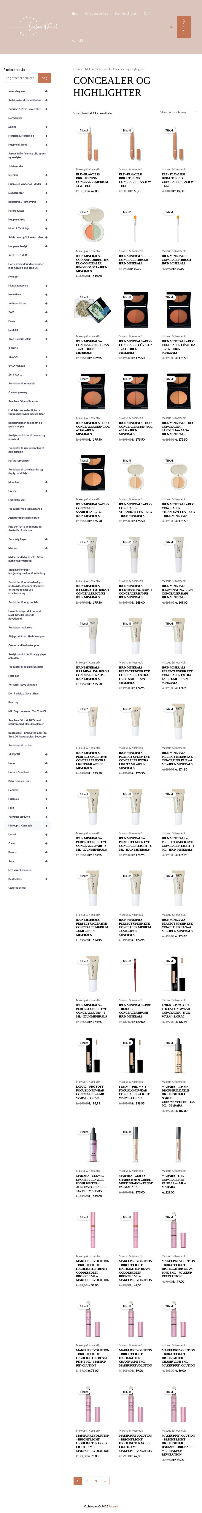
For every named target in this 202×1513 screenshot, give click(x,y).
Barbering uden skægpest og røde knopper (25, 424)
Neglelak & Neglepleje (29, 135)
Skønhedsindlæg (126, 13)
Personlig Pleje (29, 539)
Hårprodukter (29, 210)
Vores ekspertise (96, 13)
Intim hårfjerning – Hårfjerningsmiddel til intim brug (26, 571)
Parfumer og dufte (29, 816)
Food (29, 807)
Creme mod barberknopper (24, 645)
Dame (29, 321)
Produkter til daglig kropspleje (25, 666)
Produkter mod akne (20, 627)
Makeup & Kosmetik (29, 825)
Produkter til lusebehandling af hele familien (26, 449)
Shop (74, 13)
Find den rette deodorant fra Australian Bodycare (25, 528)
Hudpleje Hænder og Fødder (29, 184)
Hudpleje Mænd (29, 144)
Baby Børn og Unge (29, 781)
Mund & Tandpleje (29, 228)
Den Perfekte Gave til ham (23, 693)
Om (146, 13)
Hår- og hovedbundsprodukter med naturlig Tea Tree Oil (26, 265)
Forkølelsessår (16, 499)
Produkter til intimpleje (21, 383)
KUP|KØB (29, 754)
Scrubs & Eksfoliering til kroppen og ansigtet (27, 155)
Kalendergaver (29, 91)
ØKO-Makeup (29, 365)
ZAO (29, 312)
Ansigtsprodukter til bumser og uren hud (26, 437)
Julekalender (15, 166)
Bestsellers (29, 879)
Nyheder (13, 276)
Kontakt (77, 40)
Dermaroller (15, 117)
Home (29, 763)
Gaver (29, 843)
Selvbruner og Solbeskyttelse (29, 237)
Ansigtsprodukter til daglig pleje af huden (27, 656)
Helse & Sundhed (29, 772)
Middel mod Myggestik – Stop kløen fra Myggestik (25, 558)
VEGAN (29, 356)
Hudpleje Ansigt (29, 246)
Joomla (113, 1506)
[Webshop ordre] (178, 112)
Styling (29, 126)
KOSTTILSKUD (17, 255)
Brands (29, 852)
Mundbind (29, 482)
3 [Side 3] (96, 1481)
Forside (78, 69)
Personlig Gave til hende (22, 684)
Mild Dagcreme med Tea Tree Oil (27, 711)
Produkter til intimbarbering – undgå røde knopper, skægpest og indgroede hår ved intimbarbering (26, 588)
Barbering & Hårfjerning (29, 201)
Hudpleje (29, 798)
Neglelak (29, 330)
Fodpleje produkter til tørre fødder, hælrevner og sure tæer (26, 412)
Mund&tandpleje (29, 285)
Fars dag (13, 702)
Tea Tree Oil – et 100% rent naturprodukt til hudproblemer (26, 722)
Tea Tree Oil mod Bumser (23, 401)
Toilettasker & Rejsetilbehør (29, 100)
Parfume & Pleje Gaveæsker (29, 109)
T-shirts (13, 347)
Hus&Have (29, 294)
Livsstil (29, 834)
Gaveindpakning (17, 392)
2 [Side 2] (87, 1481)
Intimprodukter (29, 303)
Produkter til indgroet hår (23, 602)
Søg (44, 78)
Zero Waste (29, 374)
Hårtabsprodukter (18, 460)
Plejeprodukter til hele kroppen (26, 636)
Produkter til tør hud (20, 745)
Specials (29, 175)
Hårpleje (29, 790)
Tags (29, 861)
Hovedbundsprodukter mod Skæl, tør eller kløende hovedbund (24, 615)
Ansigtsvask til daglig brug (23, 517)
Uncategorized (17, 887)
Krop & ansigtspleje (29, 339)
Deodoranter (29, 192)
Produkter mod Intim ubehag (25, 508)
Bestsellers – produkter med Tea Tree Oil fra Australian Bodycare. (27, 734)
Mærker (29, 548)
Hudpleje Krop (29, 219)
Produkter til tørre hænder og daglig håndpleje (25, 471)
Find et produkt (14, 70)
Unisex (29, 491)
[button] (171, 27)
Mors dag (13, 675)
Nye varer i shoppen (19, 870)
